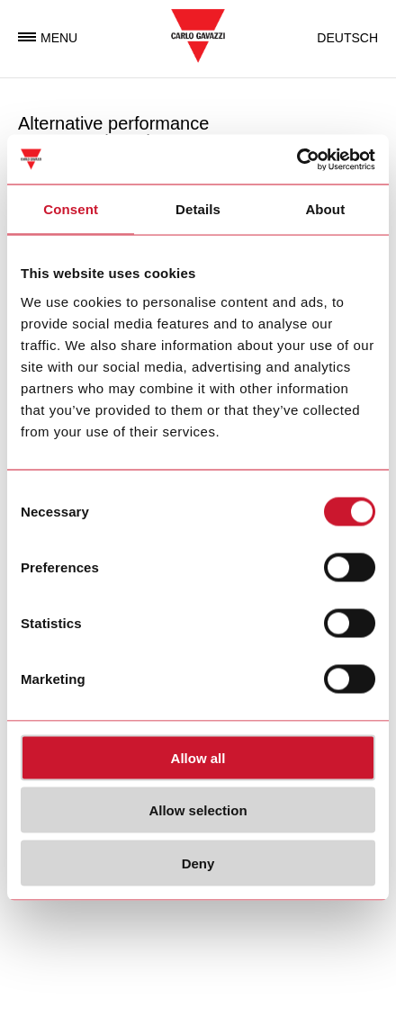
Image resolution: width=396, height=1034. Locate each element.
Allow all (198, 757)
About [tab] (325, 209)
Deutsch (347, 38)
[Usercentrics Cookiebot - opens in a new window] (296, 159)
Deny (198, 862)
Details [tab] (198, 209)
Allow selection (197, 810)
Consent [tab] (70, 209)
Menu (47, 38)
